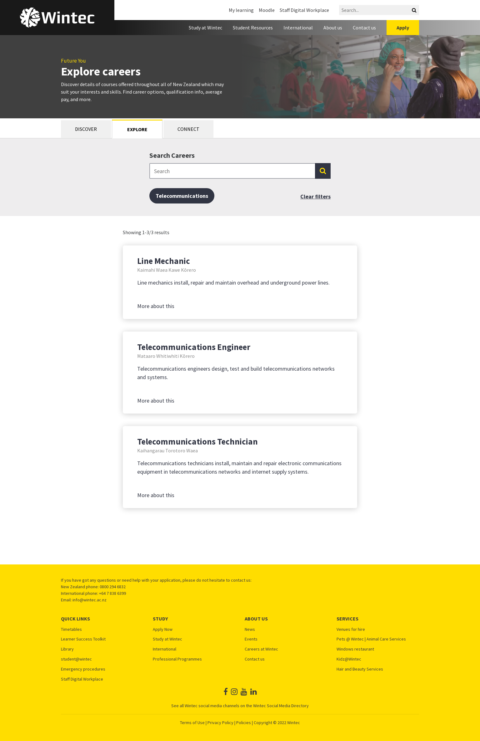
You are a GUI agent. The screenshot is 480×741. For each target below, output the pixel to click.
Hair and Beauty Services (360, 669)
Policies (243, 722)
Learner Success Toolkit (83, 639)
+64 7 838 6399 (112, 593)
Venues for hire (351, 629)
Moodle (267, 10)
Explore (137, 129)
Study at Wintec (205, 27)
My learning (241, 10)
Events (251, 639)
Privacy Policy (220, 722)
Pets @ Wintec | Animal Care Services (371, 639)
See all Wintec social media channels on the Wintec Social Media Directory (240, 705)
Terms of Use (192, 722)
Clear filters (315, 196)
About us (332, 27)
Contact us (364, 27)
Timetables (71, 629)
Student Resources (253, 27)
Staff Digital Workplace (304, 10)
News (250, 629)
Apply (403, 27)
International (298, 27)
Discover (86, 129)
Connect (188, 129)
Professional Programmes (177, 659)
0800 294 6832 (113, 586)
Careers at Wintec (261, 649)
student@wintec (76, 659)
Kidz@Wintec (349, 659)
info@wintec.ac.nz (89, 600)
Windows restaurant (355, 649)
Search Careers (172, 155)
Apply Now (162, 629)
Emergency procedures (83, 669)
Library (67, 649)
